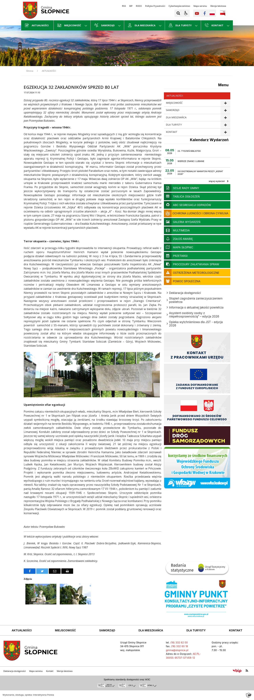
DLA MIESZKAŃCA (176, 117)
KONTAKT (171, 131)
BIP (131, 6)
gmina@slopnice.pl (177, 650)
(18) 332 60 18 (179, 646)
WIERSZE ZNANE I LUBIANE (190, 161)
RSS (124, 6)
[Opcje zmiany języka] (212, 13)
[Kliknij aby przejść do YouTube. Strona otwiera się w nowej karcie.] (197, 13)
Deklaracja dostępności (14, 671)
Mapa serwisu (200, 6)
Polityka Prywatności (155, 6)
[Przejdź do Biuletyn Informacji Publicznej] (236, 670)
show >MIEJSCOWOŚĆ (225, 103)
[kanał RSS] (247, 670)
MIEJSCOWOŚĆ (174, 102)
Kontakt (49, 671)
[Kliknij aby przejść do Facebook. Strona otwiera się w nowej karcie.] (204, 13)
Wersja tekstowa (218, 6)
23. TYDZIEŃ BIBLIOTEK (189, 151)
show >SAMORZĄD (225, 110)
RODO (139, 6)
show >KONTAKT (225, 132)
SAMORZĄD (172, 110)
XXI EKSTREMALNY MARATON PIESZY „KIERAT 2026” (200, 172)
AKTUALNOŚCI (174, 95)
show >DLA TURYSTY (225, 125)
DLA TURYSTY (174, 124)
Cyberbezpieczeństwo (179, 6)
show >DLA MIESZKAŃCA (225, 117)
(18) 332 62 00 (179, 642)
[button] (186, 13)
